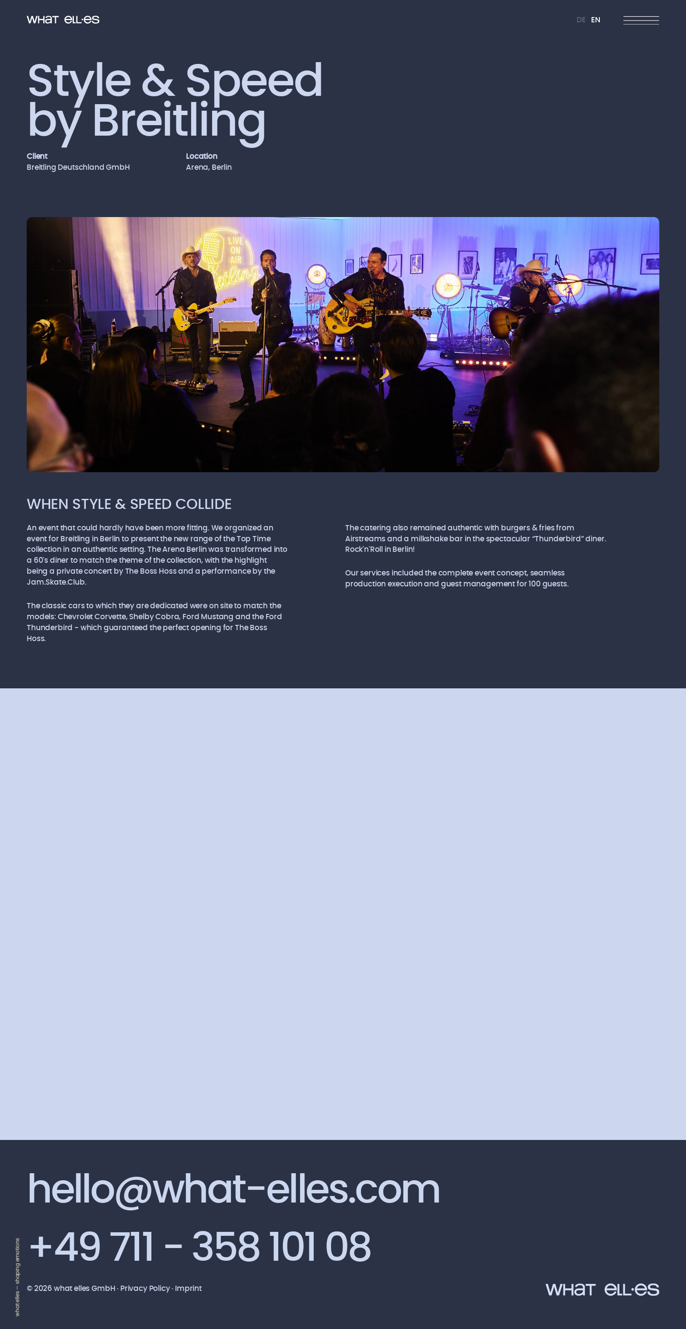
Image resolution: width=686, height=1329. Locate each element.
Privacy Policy (146, 1288)
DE (581, 20)
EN (595, 20)
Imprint (188, 1288)
